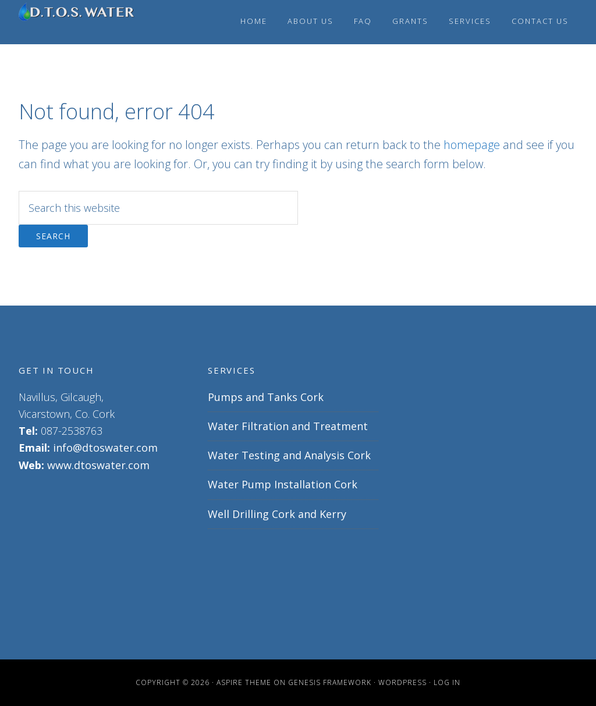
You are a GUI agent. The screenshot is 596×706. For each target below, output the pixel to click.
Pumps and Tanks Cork (266, 397)
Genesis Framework (329, 682)
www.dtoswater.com (98, 465)
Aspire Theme (244, 682)
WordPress (402, 682)
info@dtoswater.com (105, 448)
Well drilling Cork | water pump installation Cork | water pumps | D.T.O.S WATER (77, 22)
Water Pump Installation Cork (282, 484)
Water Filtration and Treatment (288, 426)
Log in (447, 682)
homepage (472, 144)
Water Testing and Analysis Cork (289, 455)
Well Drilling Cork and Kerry (277, 514)
